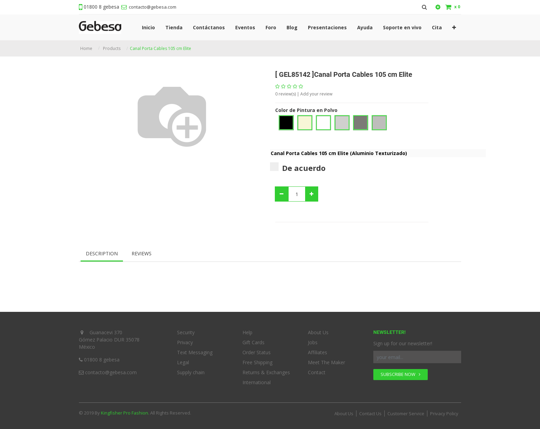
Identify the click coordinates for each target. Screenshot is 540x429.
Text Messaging (194, 352)
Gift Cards (253, 342)
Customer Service (405, 413)
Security (186, 332)
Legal (183, 362)
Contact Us (370, 413)
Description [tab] (102, 253)
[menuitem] (148, 27)
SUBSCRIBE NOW (400, 374)
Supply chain (191, 372)
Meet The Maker (326, 362)
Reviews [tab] (142, 253)
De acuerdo (297, 167)
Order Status (256, 352)
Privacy (185, 342)
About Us (318, 332)
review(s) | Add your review (303, 94)
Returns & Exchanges (266, 372)
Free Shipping (257, 362)
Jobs (313, 342)
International (256, 382)
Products (112, 48)
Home (86, 48)
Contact (316, 372)
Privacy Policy (444, 413)
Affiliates (317, 352)
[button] (454, 27)
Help (247, 332)
